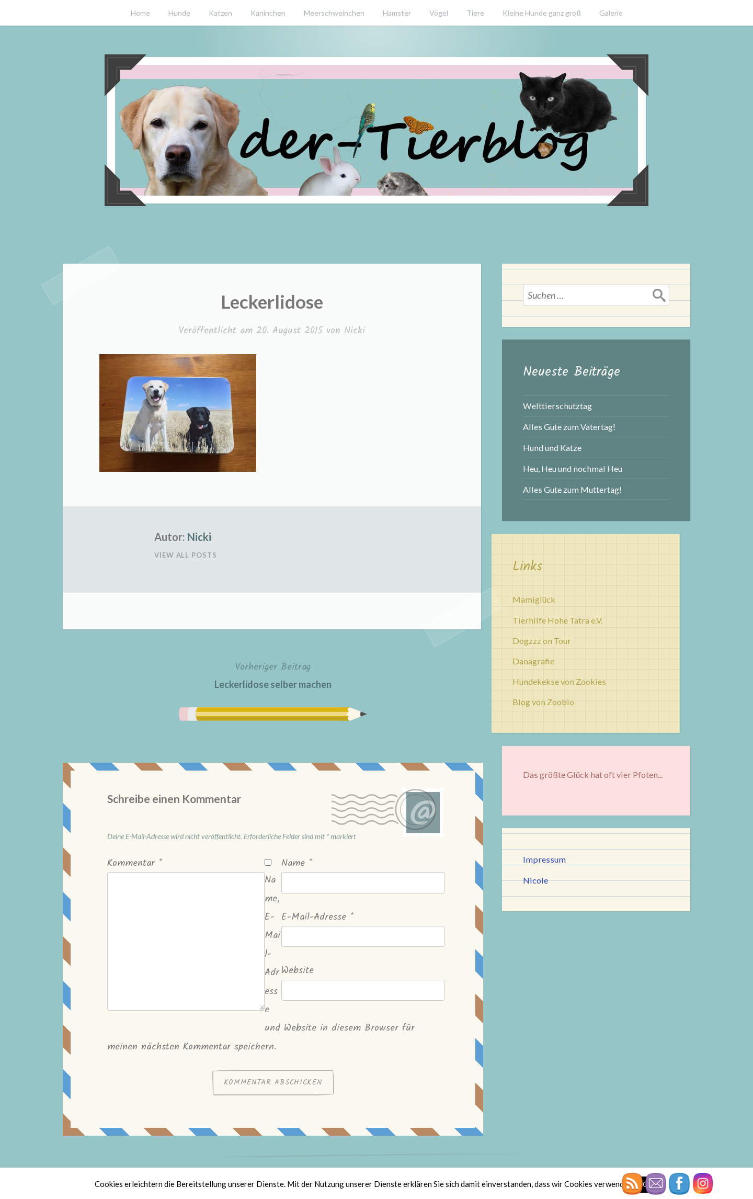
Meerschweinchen (334, 12)
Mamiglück (533, 599)
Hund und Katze (552, 448)
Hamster (397, 12)
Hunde (179, 12)
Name (296, 863)
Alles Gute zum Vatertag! (569, 427)
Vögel (438, 12)
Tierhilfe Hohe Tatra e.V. (557, 620)
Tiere (475, 12)
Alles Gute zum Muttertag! (572, 489)
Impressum (544, 859)
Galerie (611, 12)
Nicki (354, 330)
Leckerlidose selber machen (273, 674)
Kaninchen (268, 12)
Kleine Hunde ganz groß (542, 12)
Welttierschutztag (557, 406)
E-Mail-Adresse (317, 917)
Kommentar (134, 863)
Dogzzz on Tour (541, 641)
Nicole (535, 880)
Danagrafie (533, 661)
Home (140, 12)
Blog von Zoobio (543, 702)
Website (297, 970)
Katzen (220, 12)
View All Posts (185, 555)
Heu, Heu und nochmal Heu (572, 468)
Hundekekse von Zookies (559, 681)
